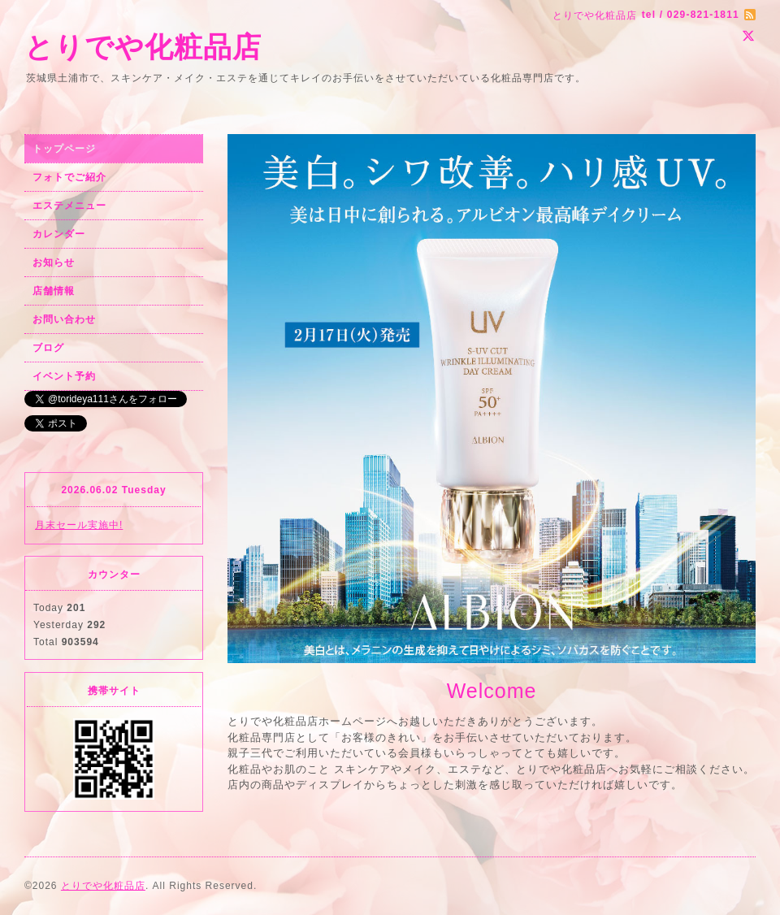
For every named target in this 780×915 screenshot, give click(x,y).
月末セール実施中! (79, 525)
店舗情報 (53, 291)
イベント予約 (64, 376)
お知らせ (53, 262)
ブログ (48, 347)
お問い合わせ (64, 319)
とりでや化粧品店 (143, 47)
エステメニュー (69, 205)
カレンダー (58, 234)
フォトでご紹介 (69, 177)
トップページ (64, 148)
